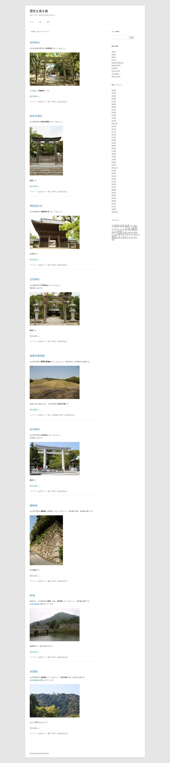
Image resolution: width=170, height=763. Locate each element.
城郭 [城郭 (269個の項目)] (134, 229)
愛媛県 (114, 190)
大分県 (114, 206)
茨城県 (114, 107)
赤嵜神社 (35, 42)
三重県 (114, 151)
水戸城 (114, 60)
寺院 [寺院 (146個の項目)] (119, 232)
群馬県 (114, 112)
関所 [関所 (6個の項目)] (135, 238)
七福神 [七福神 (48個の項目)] (116, 225)
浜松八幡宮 (115, 74)
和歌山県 (115, 168)
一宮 (37, 288)
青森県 (114, 90)
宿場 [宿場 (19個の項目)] (114, 232)
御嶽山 (114, 54)
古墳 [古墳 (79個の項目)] (128, 229)
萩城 (32, 595)
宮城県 (114, 96)
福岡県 (114, 195)
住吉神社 (35, 429)
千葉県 (114, 118)
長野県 (114, 140)
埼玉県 (114, 115)
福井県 (114, 134)
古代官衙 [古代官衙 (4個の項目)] (115, 229)
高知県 (114, 192)
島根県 (114, 173)
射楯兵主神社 (116, 76)
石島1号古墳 (116, 71)
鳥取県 (114, 170)
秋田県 (114, 98)
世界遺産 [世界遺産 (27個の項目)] (125, 225)
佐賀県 (114, 198)
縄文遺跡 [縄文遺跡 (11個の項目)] (122, 237)
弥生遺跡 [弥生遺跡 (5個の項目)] (134, 232)
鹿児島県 (115, 212)
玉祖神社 (35, 279)
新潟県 (114, 126)
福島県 (114, 104)
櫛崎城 (33, 505)
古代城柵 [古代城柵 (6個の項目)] (133, 226)
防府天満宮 (36, 116)
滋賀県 (114, 154)
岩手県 (114, 93)
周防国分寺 (36, 205)
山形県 (114, 101)
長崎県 (114, 201)
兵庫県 (114, 162)
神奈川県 (115, 123)
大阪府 (114, 159)
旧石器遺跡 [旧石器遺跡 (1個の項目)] (115, 234)
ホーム (32, 22)
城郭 (49, 581)
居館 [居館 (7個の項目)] (125, 232)
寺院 (49, 265)
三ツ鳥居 (33, 91)
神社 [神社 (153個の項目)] (115, 237)
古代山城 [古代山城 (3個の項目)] (121, 229)
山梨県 (114, 137)
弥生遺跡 (55, 415)
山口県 (40, 101)
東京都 (114, 121)
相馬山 (114, 52)
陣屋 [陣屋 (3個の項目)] (113, 240)
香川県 (114, 187)
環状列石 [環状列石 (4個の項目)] (136, 235)
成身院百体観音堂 (118, 63)
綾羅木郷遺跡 (37, 355)
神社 (49, 101)
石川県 (114, 132)
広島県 (114, 179)
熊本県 (114, 203)
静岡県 (114, 145)
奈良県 (114, 165)
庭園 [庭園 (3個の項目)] (128, 232)
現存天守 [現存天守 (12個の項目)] (129, 234)
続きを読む (35, 96)
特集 (40, 22)
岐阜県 (114, 143)
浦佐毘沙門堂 (116, 65)
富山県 (114, 129)
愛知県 (114, 148)
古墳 (49, 415)
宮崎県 (114, 209)
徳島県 (114, 184)
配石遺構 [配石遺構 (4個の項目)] (130, 238)
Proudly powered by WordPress (39, 753)
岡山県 (114, 176)
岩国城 (33, 671)
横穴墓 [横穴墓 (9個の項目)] (121, 234)
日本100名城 (34, 604)
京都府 (114, 157)
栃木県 (114, 110)
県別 (48, 22)
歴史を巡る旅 (39, 11)
